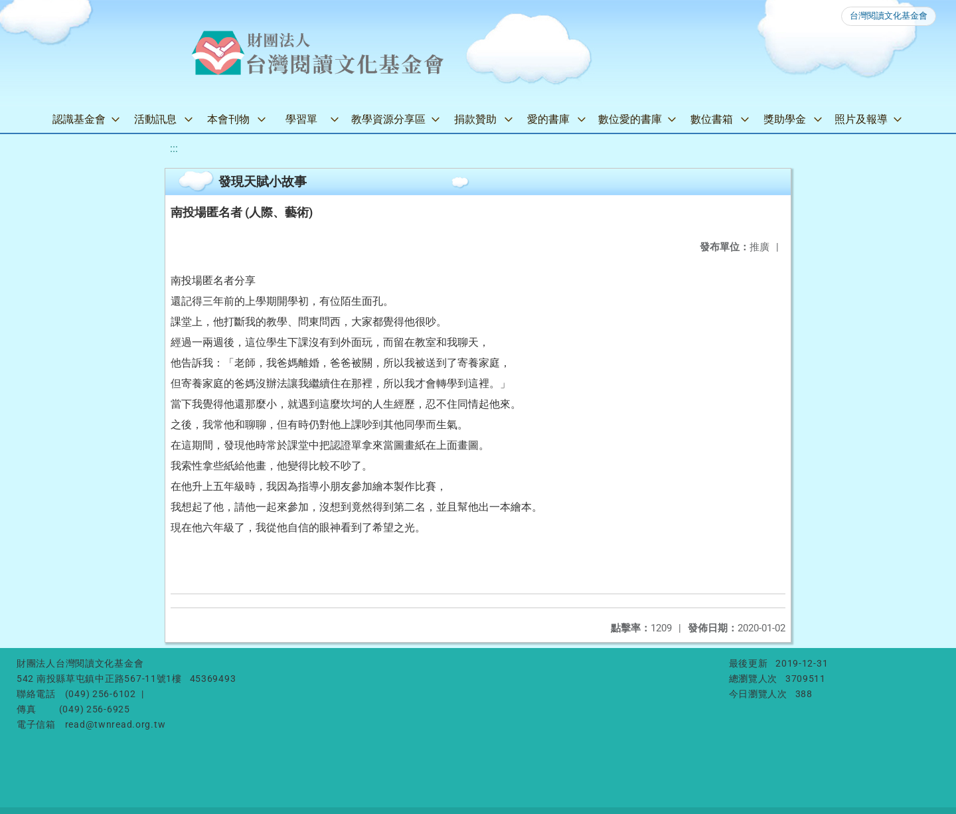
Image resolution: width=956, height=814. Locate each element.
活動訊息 (155, 119)
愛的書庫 (548, 119)
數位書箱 (711, 119)
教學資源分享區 (388, 119)
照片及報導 (861, 119)
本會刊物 (228, 119)
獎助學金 (784, 119)
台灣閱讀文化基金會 (888, 16)
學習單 (301, 119)
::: (174, 148)
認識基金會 (79, 119)
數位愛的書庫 (630, 119)
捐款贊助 (475, 119)
